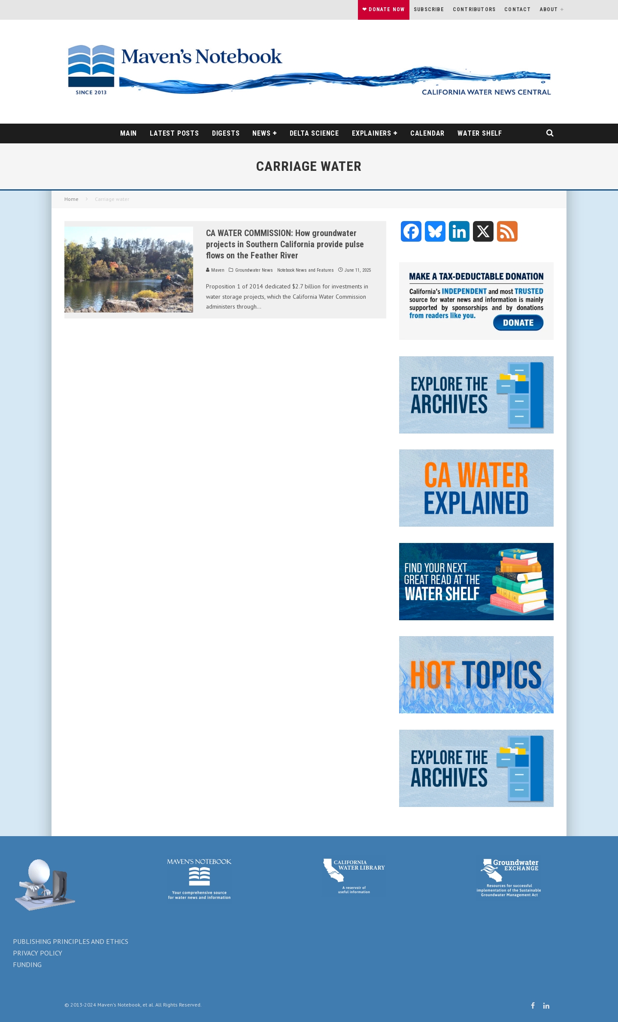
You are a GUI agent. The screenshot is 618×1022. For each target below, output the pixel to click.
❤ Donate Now (383, 9)
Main (128, 133)
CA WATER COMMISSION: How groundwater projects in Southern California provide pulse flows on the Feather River (285, 244)
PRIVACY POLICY (37, 953)
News (261, 133)
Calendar (427, 133)
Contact (517, 9)
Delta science (314, 133)
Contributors (474, 9)
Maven (215, 270)
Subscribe (429, 9)
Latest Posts (174, 133)
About (549, 9)
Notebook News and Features (305, 270)
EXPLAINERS (371, 133)
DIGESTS (226, 133)
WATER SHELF (479, 133)
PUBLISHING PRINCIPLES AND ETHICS (70, 941)
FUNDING (27, 964)
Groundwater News (254, 270)
